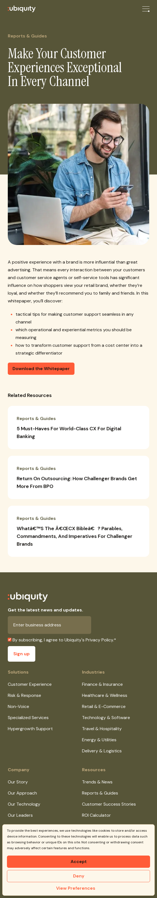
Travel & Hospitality (102, 729)
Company (18, 770)
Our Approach (22, 793)
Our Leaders (20, 815)
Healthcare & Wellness (104, 695)
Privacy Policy (99, 640)
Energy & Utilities (99, 740)
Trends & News (97, 782)
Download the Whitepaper (41, 368)
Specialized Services (28, 717)
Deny (78, 876)
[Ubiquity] (18, 9)
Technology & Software (106, 717)
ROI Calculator (96, 815)
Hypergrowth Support (30, 729)
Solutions (18, 672)
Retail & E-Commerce (104, 706)
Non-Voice (18, 706)
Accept (79, 861)
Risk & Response (24, 695)
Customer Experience (30, 684)
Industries (93, 672)
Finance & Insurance (102, 684)
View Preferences (75, 888)
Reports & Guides (100, 793)
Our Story (18, 782)
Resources (94, 770)
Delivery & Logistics (102, 751)
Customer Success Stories (109, 804)
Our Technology (24, 804)
